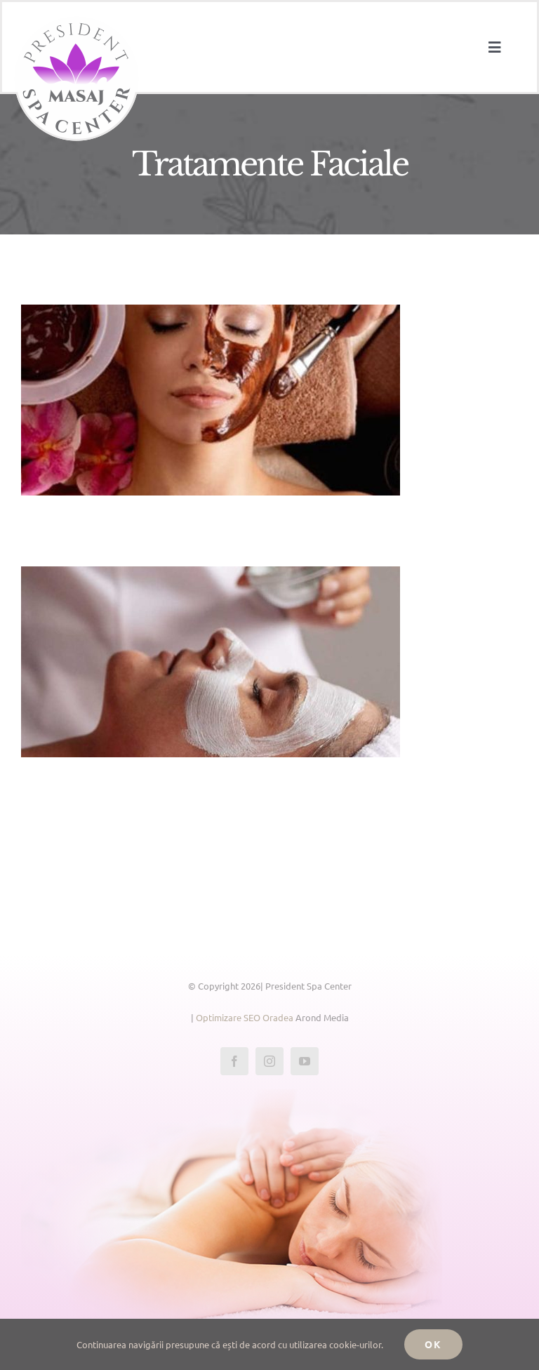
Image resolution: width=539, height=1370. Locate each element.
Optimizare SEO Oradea (244, 1017)
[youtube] (305, 1061)
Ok (433, 1344)
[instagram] (269, 1061)
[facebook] (234, 1061)
